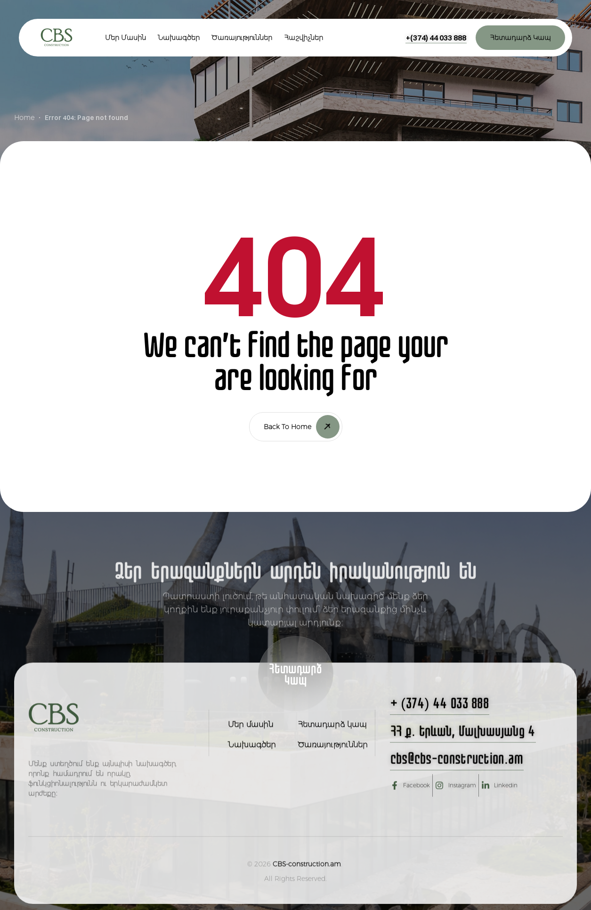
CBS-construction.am (307, 886)
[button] (436, 37)
